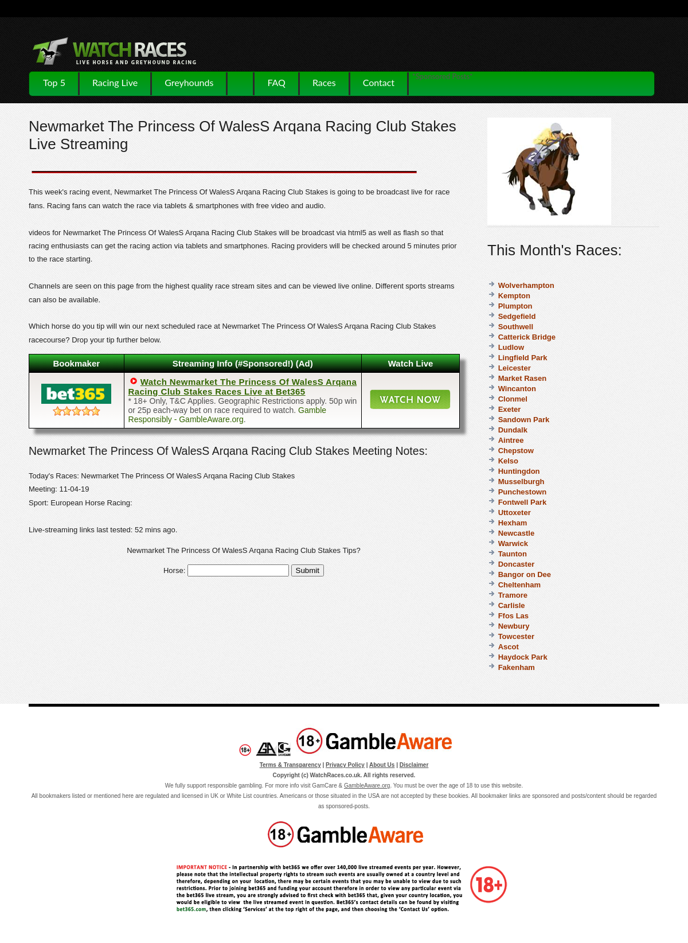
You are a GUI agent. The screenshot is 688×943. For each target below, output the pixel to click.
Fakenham (516, 667)
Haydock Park (523, 657)
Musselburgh (521, 481)
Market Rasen (522, 378)
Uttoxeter (514, 512)
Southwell (515, 326)
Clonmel (512, 399)
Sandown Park (524, 419)
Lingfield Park (523, 357)
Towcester (516, 636)
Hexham (512, 523)
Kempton (514, 295)
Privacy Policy (345, 765)
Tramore (512, 595)
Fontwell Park (522, 502)
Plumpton (515, 306)
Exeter (509, 409)
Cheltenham (519, 584)
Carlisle (511, 605)
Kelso (508, 461)
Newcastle (516, 533)
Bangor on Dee (524, 574)
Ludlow (511, 347)
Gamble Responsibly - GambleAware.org (227, 415)
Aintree (511, 440)
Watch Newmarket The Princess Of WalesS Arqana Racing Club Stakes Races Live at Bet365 (242, 386)
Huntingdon (519, 471)
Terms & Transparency (290, 765)
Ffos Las (513, 615)
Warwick (513, 543)
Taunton (512, 554)
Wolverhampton (526, 285)
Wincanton (517, 388)
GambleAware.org (367, 785)
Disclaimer (414, 765)
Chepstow (516, 450)
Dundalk (512, 430)
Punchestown (522, 492)
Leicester (514, 368)
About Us (381, 765)
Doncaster (516, 564)
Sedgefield (517, 316)
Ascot (508, 646)
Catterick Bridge (527, 337)
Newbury (514, 626)
